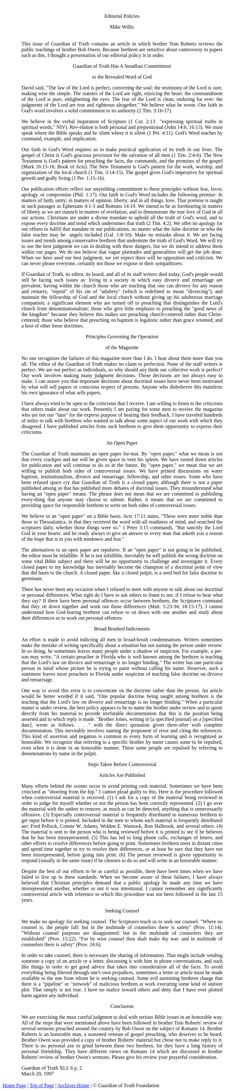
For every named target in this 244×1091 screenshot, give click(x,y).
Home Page (14, 1085)
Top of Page (42, 1085)
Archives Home (74, 1085)
